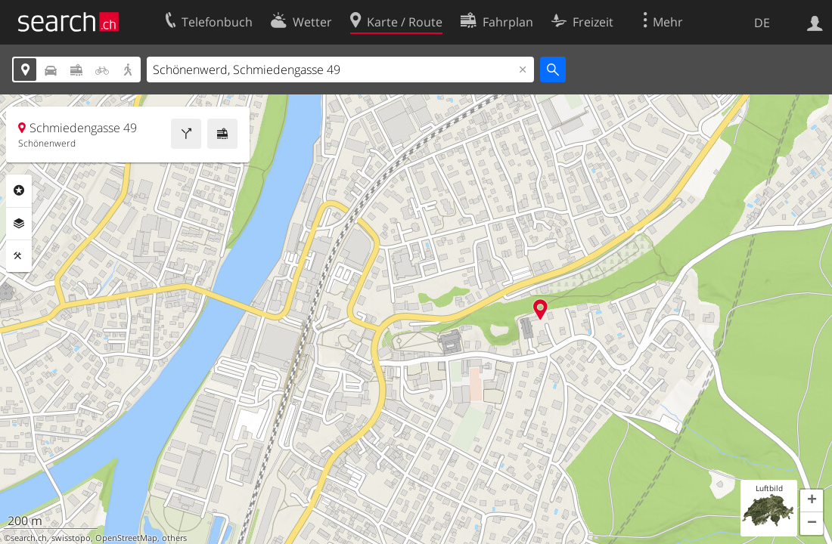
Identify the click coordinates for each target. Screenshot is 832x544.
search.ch (29, 538)
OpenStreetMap (126, 538)
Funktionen (19, 256)
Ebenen (19, 224)
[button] (811, 501)
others (174, 538)
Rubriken (19, 190)
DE (762, 22)
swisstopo (71, 538)
